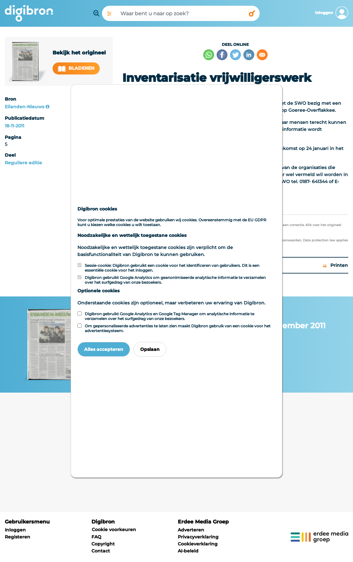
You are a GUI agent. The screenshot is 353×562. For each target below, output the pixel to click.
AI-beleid (188, 551)
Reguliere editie (23, 163)
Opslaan (150, 349)
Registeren (17, 537)
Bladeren (76, 68)
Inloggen (15, 530)
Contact (100, 551)
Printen (335, 265)
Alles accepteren (103, 349)
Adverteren (191, 530)
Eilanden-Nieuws (24, 107)
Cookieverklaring (198, 544)
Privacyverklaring (198, 537)
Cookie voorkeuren (114, 529)
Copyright (103, 544)
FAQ (96, 537)
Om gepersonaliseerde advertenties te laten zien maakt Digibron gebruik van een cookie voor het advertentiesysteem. (177, 328)
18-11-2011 (14, 126)
